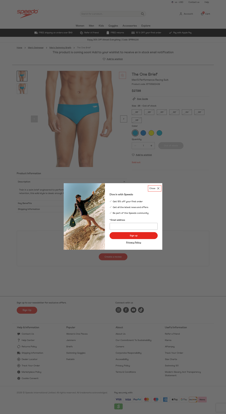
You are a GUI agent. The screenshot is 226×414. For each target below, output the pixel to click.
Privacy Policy (133, 242)
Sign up (134, 235)
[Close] (154, 188)
